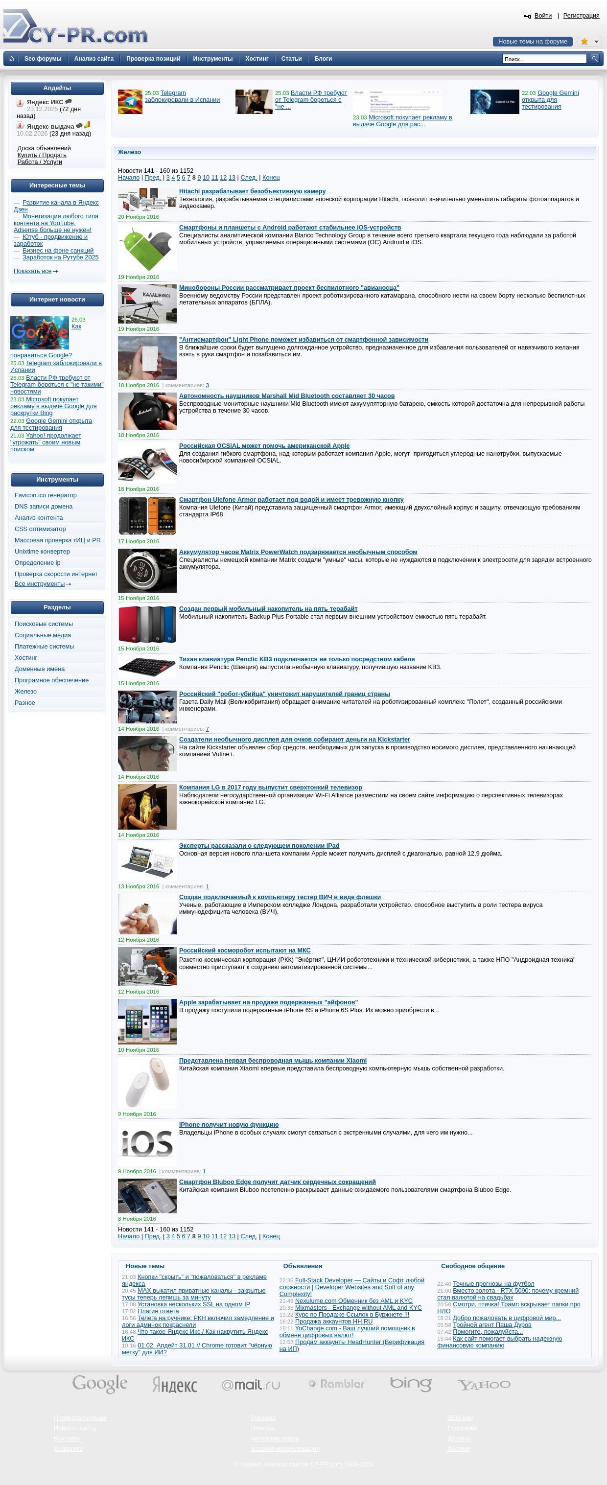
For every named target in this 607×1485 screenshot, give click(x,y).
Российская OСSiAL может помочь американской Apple (264, 445)
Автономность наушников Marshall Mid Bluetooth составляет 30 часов (287, 396)
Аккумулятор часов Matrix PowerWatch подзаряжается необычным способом (298, 552)
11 (214, 177)
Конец (271, 177)
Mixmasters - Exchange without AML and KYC (358, 1307)
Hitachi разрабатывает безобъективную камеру (252, 191)
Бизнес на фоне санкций (58, 250)
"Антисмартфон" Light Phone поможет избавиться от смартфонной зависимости (303, 339)
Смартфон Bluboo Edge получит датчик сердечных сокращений (277, 1182)
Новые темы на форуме (532, 41)
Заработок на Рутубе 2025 (60, 257)
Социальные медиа (43, 635)
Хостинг (26, 657)
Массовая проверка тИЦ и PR (58, 540)
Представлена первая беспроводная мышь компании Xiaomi (273, 1060)
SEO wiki (460, 1418)
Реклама (263, 1418)
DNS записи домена (43, 506)
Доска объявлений (44, 148)
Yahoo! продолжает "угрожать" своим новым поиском (45, 442)
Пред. (153, 177)
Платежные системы (44, 646)
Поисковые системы (44, 624)
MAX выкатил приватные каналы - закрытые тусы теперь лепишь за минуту (194, 1294)
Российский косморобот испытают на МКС (245, 950)
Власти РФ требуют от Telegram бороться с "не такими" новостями (57, 384)
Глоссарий (463, 1428)
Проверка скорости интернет (56, 574)
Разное (25, 702)
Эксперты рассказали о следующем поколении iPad (259, 845)
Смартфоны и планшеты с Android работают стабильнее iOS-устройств (290, 227)
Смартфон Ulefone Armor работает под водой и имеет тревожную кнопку (291, 499)
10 (206, 177)
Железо (26, 691)
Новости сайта (75, 1428)
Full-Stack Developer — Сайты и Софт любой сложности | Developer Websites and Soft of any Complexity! (352, 1287)
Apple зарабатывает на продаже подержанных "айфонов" (268, 1002)
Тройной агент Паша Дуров (492, 1325)
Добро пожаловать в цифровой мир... (507, 1318)
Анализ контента (39, 517)
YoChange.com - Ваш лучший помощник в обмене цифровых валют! (347, 1332)
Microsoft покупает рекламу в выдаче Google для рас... (402, 121)
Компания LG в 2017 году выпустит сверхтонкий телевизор (270, 787)
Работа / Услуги (40, 162)
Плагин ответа (158, 1311)
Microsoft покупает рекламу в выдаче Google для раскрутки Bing (53, 406)
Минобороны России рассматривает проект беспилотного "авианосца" (289, 287)
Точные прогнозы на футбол (493, 1283)
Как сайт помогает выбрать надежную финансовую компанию (499, 1342)
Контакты (67, 1438)
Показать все (32, 271)
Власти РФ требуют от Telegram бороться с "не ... (311, 100)
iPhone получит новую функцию (229, 1124)
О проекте (68, 1448)
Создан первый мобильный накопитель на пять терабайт (268, 608)
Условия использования (285, 1448)
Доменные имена (40, 669)
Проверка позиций (80, 1418)
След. (248, 177)
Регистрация (581, 15)
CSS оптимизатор (40, 529)
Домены (459, 1438)
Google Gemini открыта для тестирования (550, 100)
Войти (543, 15)
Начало (129, 177)
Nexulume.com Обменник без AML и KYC (354, 1301)
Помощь (263, 1428)
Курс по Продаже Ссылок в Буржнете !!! (352, 1314)
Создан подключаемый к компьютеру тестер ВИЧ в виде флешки (280, 897)
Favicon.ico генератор (46, 495)
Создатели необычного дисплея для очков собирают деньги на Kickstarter (294, 739)
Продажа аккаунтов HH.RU (334, 1321)
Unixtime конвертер (42, 551)
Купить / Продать (42, 155)
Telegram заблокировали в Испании (182, 96)
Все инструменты (40, 583)
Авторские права (275, 1438)
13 (232, 177)
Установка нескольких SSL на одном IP (194, 1304)
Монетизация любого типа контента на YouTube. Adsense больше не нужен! (56, 223)
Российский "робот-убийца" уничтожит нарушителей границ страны (284, 694)
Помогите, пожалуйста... (488, 1331)
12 (223, 177)
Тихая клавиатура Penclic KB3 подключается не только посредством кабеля (297, 659)
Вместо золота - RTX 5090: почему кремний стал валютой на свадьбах (508, 1294)
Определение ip (38, 562)
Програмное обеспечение (52, 680)
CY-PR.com (326, 1464)
